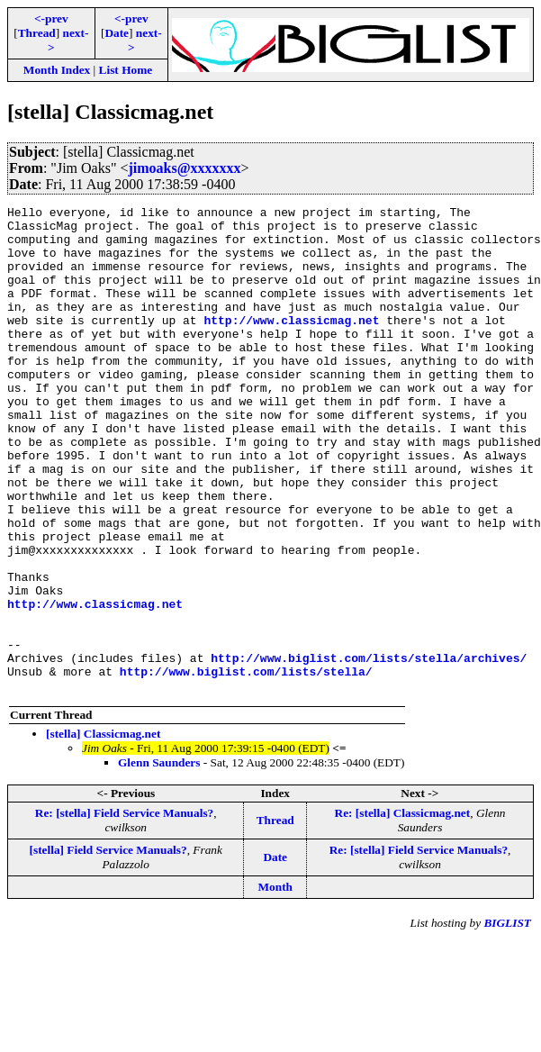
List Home (126, 70)
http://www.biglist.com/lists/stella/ (246, 765)
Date (116, 33)
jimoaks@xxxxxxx (184, 168)
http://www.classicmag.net (291, 344)
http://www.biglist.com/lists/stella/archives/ (369, 749)
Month (275, 984)
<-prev (51, 18)
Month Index (56, 70)
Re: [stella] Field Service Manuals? (124, 910)
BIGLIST (507, 1020)
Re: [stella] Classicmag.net (403, 910)
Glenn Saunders (159, 859)
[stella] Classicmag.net (103, 831)
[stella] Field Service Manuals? (108, 947)
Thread (37, 33)
